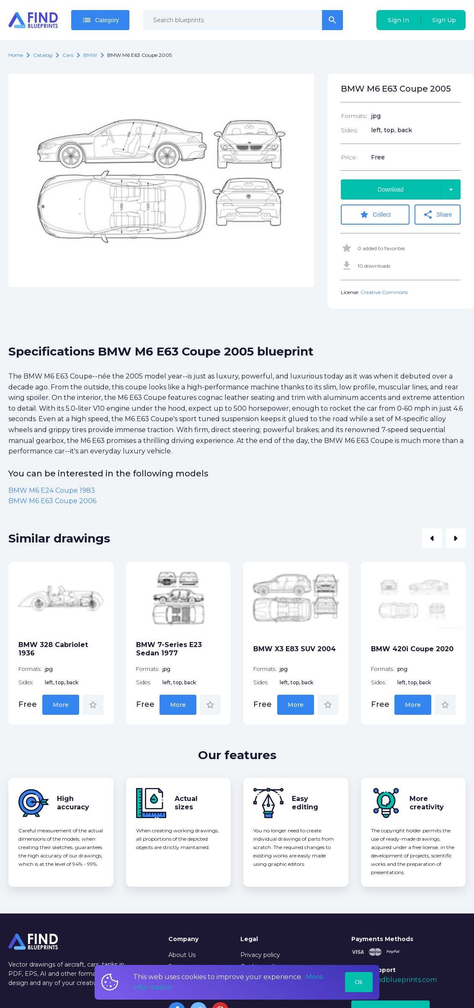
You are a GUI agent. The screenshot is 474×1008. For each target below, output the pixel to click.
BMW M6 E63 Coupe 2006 (52, 501)
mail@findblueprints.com (394, 980)
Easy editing (305, 803)
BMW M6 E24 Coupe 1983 (51, 490)
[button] (432, 538)
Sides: (349, 130)
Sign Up (444, 20)
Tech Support (373, 970)
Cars (67, 55)
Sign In (398, 20)
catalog (42, 55)
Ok (359, 982)
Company (183, 939)
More (61, 705)
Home (15, 55)
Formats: (354, 116)
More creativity (427, 803)
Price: (349, 157)
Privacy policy (260, 955)
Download (419, 189)
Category (100, 20)
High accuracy (73, 803)
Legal (249, 939)
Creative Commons (384, 292)
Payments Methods (382, 939)
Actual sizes (186, 803)
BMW (90, 55)
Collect (375, 215)
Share (437, 215)
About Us (182, 955)
